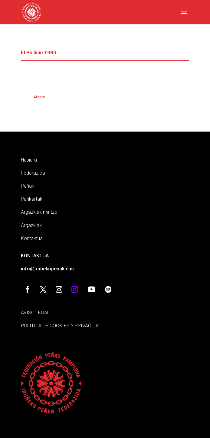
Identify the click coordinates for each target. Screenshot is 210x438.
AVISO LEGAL (35, 313)
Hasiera (29, 160)
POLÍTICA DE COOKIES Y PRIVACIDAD (61, 326)
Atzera (39, 97)
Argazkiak (31, 225)
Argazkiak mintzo (39, 212)
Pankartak (31, 199)
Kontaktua (32, 238)
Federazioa (33, 173)
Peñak (27, 186)
